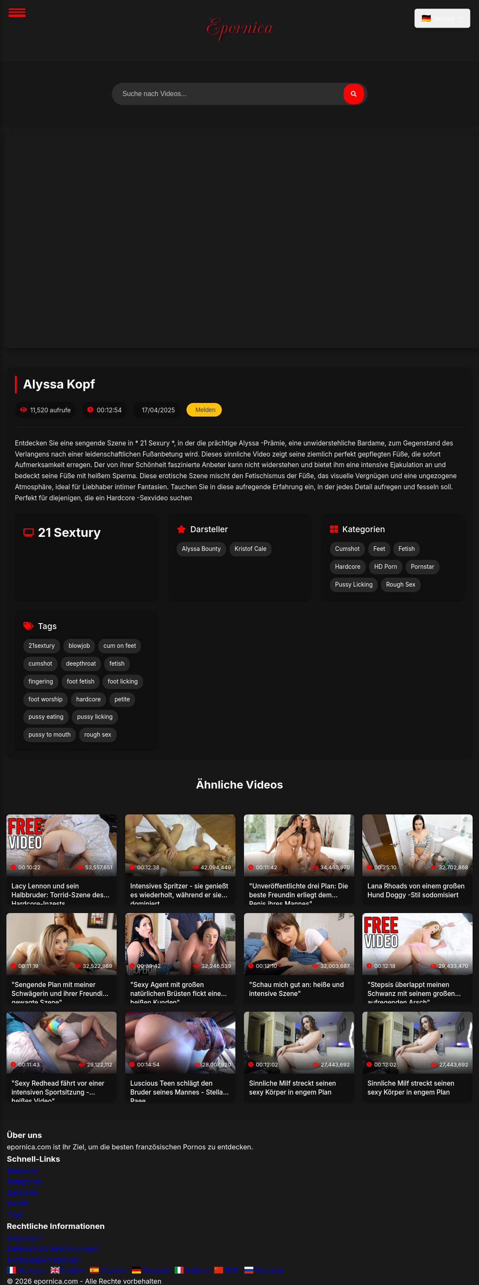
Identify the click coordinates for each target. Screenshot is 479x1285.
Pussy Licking (354, 584)
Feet (379, 548)
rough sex (98, 734)
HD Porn (385, 566)
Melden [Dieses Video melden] (205, 409)
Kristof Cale (251, 548)
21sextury (42, 645)
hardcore (88, 699)
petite (122, 699)
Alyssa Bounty (201, 548)
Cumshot (347, 548)
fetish (117, 663)
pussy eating (46, 716)
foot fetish (81, 681)
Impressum (25, 1238)
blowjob (79, 645)
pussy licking (95, 716)
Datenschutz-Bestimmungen (52, 1248)
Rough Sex (401, 584)
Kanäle (18, 1203)
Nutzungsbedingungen (43, 1259)
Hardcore (348, 566)
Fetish (407, 548)
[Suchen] (354, 94)
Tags (14, 1214)
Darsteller (22, 1192)
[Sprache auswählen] (442, 18)
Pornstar (422, 566)
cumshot (40, 663)
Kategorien (24, 1181)
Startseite (22, 1170)
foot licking (123, 681)
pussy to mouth (50, 734)
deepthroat (81, 663)
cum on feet (119, 645)
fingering (41, 681)
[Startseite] (239, 30)
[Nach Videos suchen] (239, 94)
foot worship (46, 699)
